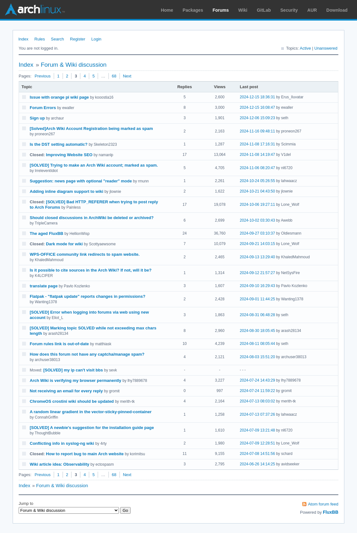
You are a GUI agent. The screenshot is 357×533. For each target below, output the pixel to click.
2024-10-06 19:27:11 (257, 204)
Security (289, 10)
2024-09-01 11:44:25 (257, 299)
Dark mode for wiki (64, 244)
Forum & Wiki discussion (74, 64)
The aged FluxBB (46, 233)
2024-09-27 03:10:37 (257, 233)
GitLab (264, 10)
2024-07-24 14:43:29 (257, 380)
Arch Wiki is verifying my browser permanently (75, 380)
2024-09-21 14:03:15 (257, 244)
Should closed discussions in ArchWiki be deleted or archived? (92, 217)
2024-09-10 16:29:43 (257, 286)
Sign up (37, 118)
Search (57, 39)
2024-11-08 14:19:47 (257, 154)
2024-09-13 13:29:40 (257, 257)
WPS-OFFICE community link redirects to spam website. (84, 254)
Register (77, 39)
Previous (42, 76)
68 (114, 76)
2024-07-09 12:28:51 (257, 443)
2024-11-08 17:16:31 (257, 144)
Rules (39, 39)
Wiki (243, 10)
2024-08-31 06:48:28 (257, 315)
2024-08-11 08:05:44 (257, 343)
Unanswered (325, 48)
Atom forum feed (323, 504)
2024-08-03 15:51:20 (257, 357)
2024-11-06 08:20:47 (257, 168)
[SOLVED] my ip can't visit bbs (73, 370)
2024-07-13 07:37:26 (257, 414)
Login (96, 39)
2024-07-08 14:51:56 (257, 453)
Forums (220, 10)
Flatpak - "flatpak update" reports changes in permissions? (87, 296)
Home (167, 10)
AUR (312, 10)
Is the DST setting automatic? (59, 144)
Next (127, 76)
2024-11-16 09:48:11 (257, 131)
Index (23, 39)
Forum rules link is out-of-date (59, 343)
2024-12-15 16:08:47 (257, 107)
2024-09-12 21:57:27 (257, 273)
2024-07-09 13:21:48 (257, 430)
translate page (44, 286)
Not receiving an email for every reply (66, 391)
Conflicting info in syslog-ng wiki (62, 443)
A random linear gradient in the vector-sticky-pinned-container (90, 411)
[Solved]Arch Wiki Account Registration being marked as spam (91, 128)
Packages (193, 10)
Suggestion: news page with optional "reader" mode (81, 181)
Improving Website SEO (69, 154)
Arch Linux (35, 9)
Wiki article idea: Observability (59, 464)
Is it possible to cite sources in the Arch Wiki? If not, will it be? (90, 270)
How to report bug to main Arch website (85, 453)
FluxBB (330, 512)
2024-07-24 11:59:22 (257, 391)
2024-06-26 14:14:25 (257, 464)
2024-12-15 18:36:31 (257, 97)
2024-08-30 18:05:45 (257, 330)
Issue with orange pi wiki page (59, 97)
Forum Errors (43, 107)
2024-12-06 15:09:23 (257, 118)
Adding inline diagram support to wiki (66, 191)
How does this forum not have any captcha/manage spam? (87, 354)
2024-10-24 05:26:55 (257, 181)
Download (337, 10)
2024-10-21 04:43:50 (257, 191)
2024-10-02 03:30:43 (257, 220)
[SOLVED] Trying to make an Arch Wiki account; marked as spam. (94, 165)
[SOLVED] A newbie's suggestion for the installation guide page (92, 427)
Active (305, 48)
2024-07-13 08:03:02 (257, 401)
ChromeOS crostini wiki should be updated (72, 401)
